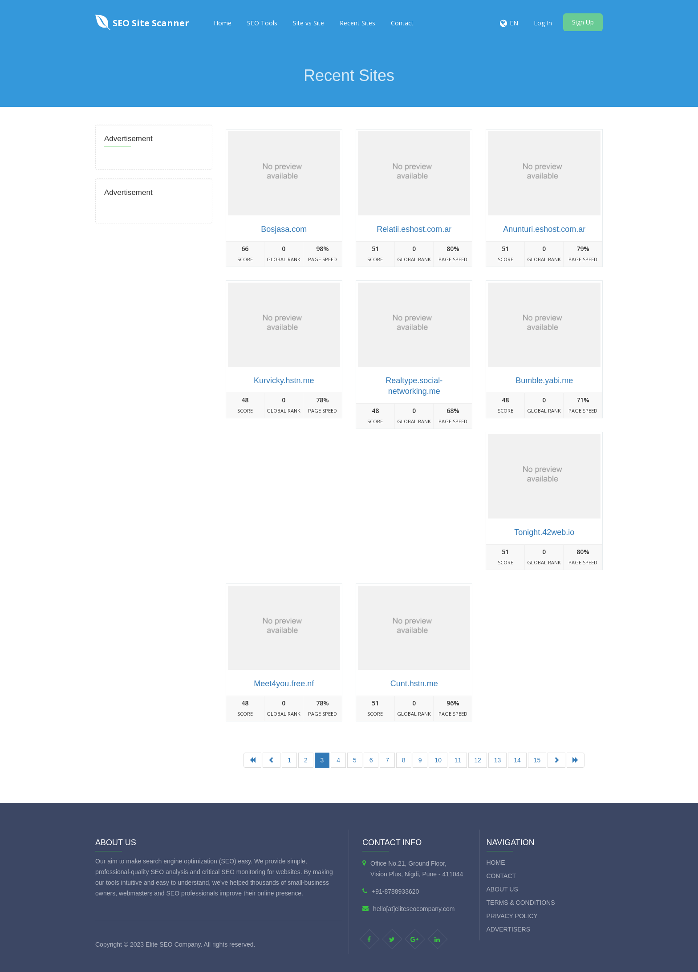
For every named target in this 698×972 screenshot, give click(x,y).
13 (497, 760)
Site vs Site (308, 23)
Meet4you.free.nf (284, 683)
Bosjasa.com (284, 229)
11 (458, 760)
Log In (543, 23)
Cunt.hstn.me (414, 683)
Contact (402, 23)
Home (222, 23)
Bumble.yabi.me (544, 380)
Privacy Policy (512, 915)
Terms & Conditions (521, 902)
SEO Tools (262, 23)
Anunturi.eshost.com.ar (544, 229)
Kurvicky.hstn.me (284, 380)
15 (537, 760)
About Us (502, 889)
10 (438, 760)
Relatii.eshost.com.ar (414, 229)
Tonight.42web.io (544, 532)
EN (514, 23)
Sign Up (583, 22)
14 (517, 760)
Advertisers (509, 929)
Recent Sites (357, 23)
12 (477, 760)
